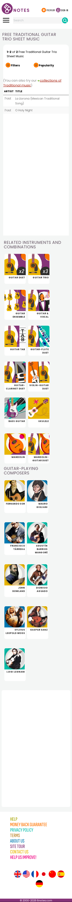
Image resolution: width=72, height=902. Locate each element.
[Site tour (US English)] (26, 874)
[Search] (65, 20)
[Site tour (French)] (35, 874)
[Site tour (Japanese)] (44, 874)
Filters (15, 65)
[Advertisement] (19, 741)
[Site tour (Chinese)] (52, 874)
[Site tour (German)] (39, 884)
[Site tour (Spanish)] (61, 874)
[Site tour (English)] (18, 874)
